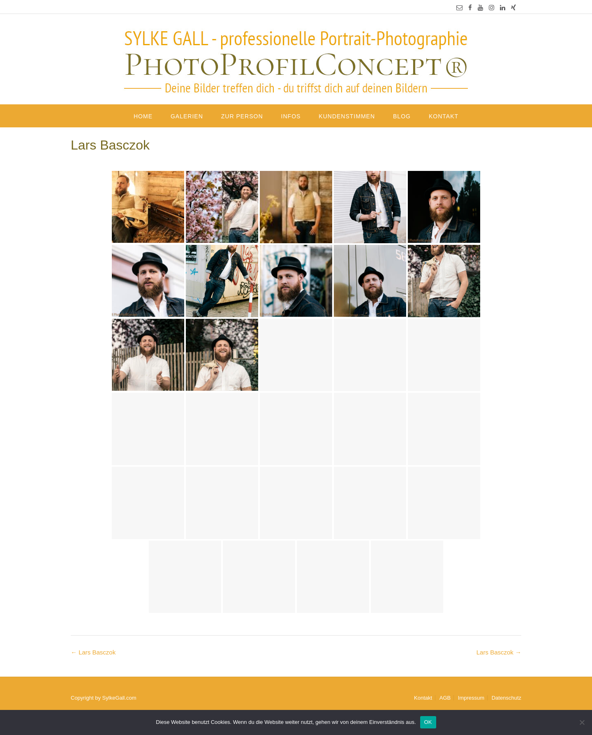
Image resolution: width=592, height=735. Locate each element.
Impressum (471, 697)
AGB (445, 697)
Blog (402, 116)
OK (428, 722)
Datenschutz (506, 697)
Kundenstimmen (347, 116)
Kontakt (443, 116)
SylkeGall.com (119, 698)
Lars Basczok (498, 652)
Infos (291, 116)
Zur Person (242, 116)
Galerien (187, 116)
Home (143, 116)
